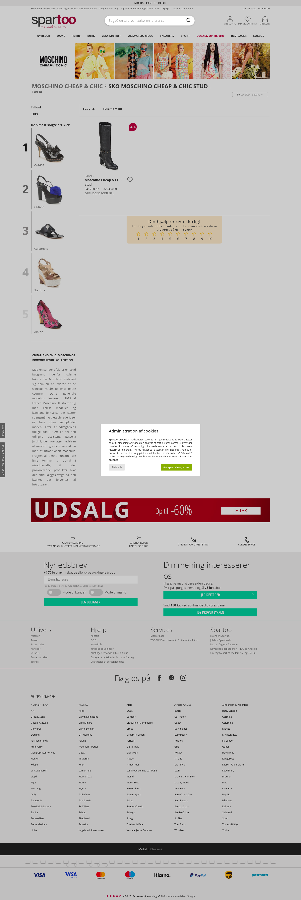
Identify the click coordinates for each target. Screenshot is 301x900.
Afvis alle (117, 467)
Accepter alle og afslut (176, 467)
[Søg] (189, 21)
